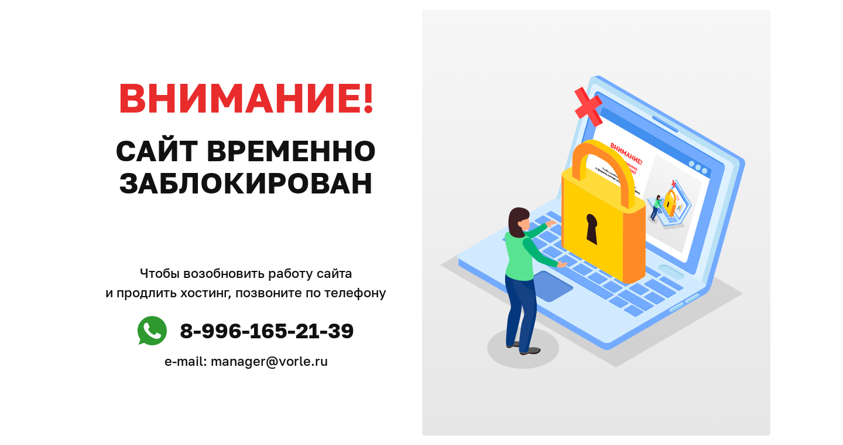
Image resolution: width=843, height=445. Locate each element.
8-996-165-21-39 (267, 330)
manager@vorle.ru (269, 361)
